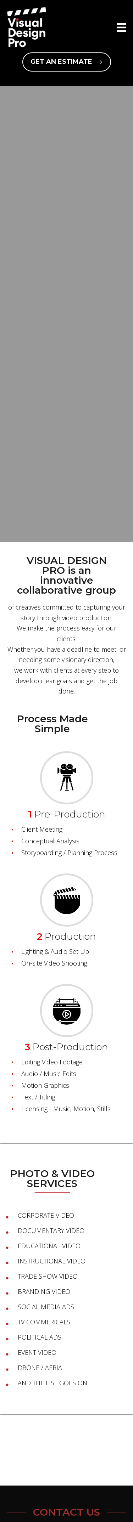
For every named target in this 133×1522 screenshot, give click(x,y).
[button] (66, 62)
